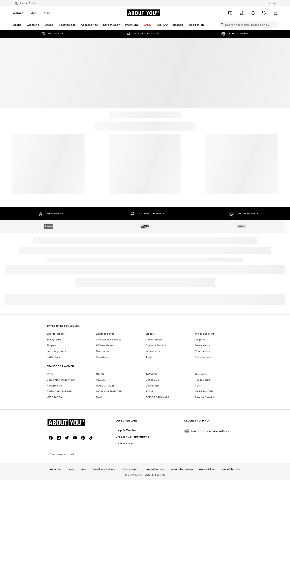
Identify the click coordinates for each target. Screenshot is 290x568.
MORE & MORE (204, 391)
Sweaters (102, 357)
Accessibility (206, 469)
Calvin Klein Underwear (61, 379)
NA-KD (100, 373)
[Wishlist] (264, 12)
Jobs (84, 469)
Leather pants (105, 333)
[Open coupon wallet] (230, 12)
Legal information (182, 469)
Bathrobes (53, 357)
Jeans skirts (153, 351)
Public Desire (202, 379)
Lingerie (200, 339)
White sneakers (204, 333)
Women (18, 12)
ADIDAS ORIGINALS (157, 397)
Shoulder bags (203, 357)
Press (71, 469)
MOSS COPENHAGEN (109, 391)
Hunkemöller (54, 385)
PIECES (100, 379)
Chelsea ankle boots (108, 339)
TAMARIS (151, 373)
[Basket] (275, 12)
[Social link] (50, 437)
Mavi (99, 397)
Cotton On (152, 379)
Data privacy (130, 469)
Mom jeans (102, 351)
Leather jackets (56, 351)
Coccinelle (201, 373)
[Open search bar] (221, 24)
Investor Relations (104, 469)
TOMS (149, 391)
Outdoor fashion (156, 345)
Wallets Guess (105, 345)
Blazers (150, 333)
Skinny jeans (54, 339)
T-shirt (150, 357)
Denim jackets (154, 339)
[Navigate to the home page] (143, 12)
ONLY (50, 373)
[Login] (241, 12)
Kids (47, 12)
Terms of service (154, 469)
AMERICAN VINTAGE (59, 391)
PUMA (198, 385)
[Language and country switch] (272, 3)
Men (33, 12)
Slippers (52, 345)
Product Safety (230, 469)
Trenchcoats (202, 351)
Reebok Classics (204, 397)
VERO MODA (54, 397)
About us (55, 469)
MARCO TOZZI (105, 385)
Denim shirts (202, 345)
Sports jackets (56, 333)
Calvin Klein (152, 385)
